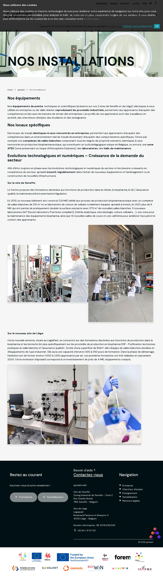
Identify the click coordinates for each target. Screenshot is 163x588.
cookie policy (91, 19)
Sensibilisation (53, 497)
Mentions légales (131, 500)
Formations (23, 497)
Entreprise (127, 485)
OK (157, 26)
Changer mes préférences (138, 26)
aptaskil (21, 90)
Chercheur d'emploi (132, 489)
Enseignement (129, 493)
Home (10, 90)
